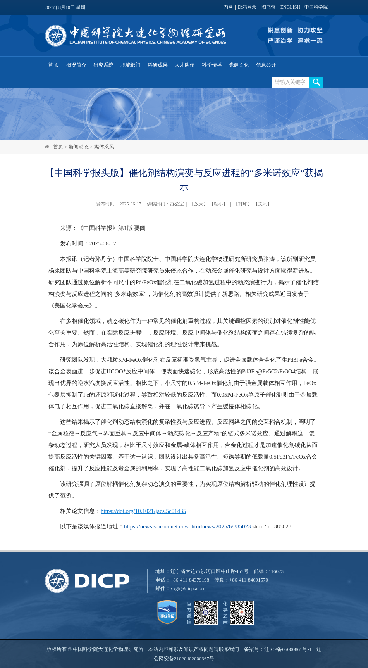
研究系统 (103, 65)
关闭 (262, 204)
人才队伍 (185, 65)
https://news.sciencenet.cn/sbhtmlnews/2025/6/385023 (187, 526)
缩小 (218, 204)
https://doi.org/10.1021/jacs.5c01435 (143, 511)
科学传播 (212, 65)
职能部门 (130, 65)
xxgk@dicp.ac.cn (188, 588)
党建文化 (239, 65)
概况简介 (76, 65)
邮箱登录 (247, 7)
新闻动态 (79, 147)
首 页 (53, 65)
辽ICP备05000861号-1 (287, 649)
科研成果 (158, 65)
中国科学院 (316, 7)
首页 (58, 147)
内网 (228, 7)
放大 (198, 204)
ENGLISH (290, 7)
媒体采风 (104, 147)
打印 (243, 204)
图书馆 (268, 7)
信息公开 (266, 65)
